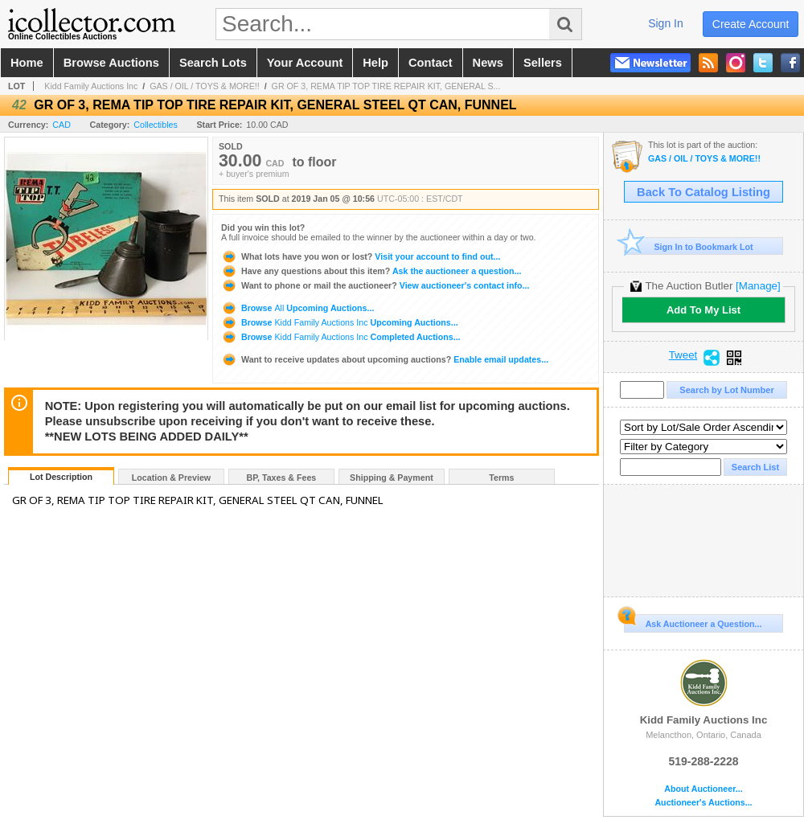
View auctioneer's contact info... (375, 285)
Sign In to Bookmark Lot (688, 246)
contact (430, 62)
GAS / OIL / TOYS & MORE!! (205, 86)
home (26, 62)
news (488, 62)
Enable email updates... (384, 359)
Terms (501, 477)
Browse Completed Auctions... (341, 337)
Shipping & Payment (391, 477)
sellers (542, 62)
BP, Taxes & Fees (282, 477)
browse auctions (111, 62)
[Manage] (757, 286)
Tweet (683, 355)
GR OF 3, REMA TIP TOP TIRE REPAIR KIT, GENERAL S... (386, 86)
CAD (61, 124)
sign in (665, 23)
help (375, 62)
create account (751, 24)
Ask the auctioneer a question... (371, 271)
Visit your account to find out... (360, 256)
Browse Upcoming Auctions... (297, 308)
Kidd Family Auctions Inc (90, 86)
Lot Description (61, 477)
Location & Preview (171, 477)
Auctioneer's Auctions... (703, 802)
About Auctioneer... (703, 789)
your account (305, 62)
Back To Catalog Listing (703, 192)
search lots (213, 62)
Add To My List (703, 310)
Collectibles (155, 124)
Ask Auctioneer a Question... (692, 621)
